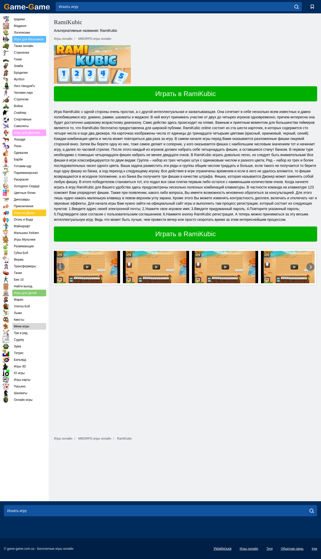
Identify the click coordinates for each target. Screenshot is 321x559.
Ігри (314, 549)
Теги (269, 549)
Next (310, 267)
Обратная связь (292, 549)
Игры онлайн (249, 549)
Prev (60, 267)
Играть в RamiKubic (185, 94)
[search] (296, 7)
